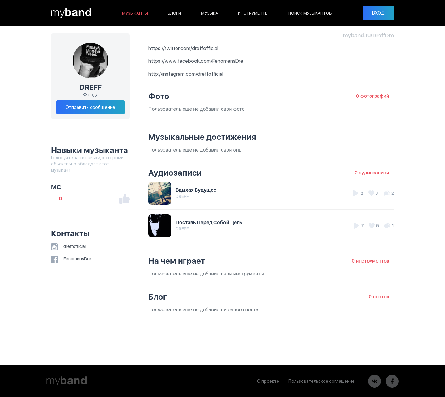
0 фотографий (372, 96)
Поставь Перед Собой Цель (209, 222)
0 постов (379, 297)
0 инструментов (370, 261)
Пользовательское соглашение (321, 381)
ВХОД (378, 13)
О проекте (268, 381)
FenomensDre (71, 258)
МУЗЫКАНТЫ (135, 13)
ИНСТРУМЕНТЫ (253, 13)
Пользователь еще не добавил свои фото (196, 109)
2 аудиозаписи (372, 173)
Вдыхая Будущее (196, 190)
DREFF (182, 196)
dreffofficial (68, 246)
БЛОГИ (174, 13)
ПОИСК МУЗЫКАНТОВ (310, 13)
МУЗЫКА (209, 13)
